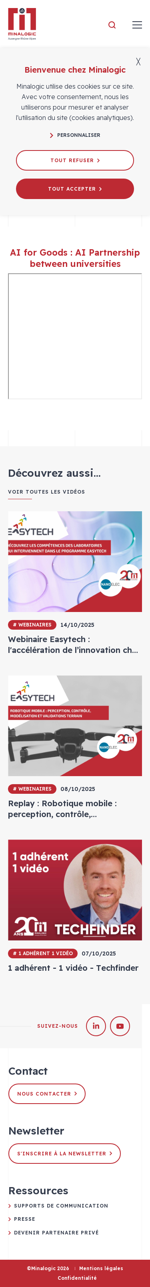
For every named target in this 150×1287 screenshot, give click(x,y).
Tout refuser (75, 160)
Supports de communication (61, 1206)
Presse (24, 1219)
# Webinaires (32, 625)
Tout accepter (75, 189)
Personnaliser (75, 135)
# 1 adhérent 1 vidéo (43, 953)
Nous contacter (47, 1094)
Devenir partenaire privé (56, 1233)
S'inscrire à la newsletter (64, 1154)
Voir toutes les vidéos (46, 492)
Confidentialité (77, 1278)
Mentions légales (101, 1268)
